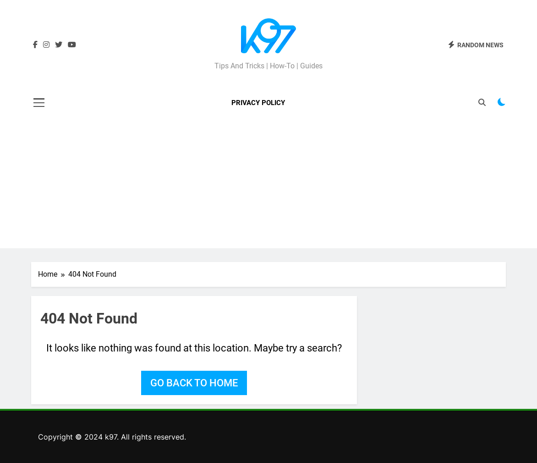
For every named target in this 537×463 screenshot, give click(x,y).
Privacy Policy (258, 103)
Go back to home (194, 383)
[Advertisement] (268, 184)
